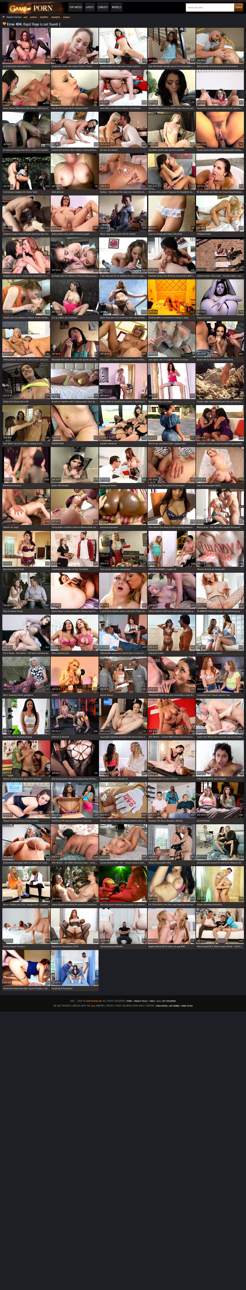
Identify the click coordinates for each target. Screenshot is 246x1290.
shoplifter (44, 17)
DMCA (152, 1001)
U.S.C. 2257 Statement (166, 1001)
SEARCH (238, 7)
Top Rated (75, 7)
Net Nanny (174, 1006)
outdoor (33, 17)
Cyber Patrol (162, 1006)
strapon (66, 17)
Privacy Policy (141, 1001)
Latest (90, 7)
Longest (103, 7)
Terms (129, 1001)
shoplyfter (55, 17)
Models (116, 7)
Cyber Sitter (187, 1006)
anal (25, 17)
